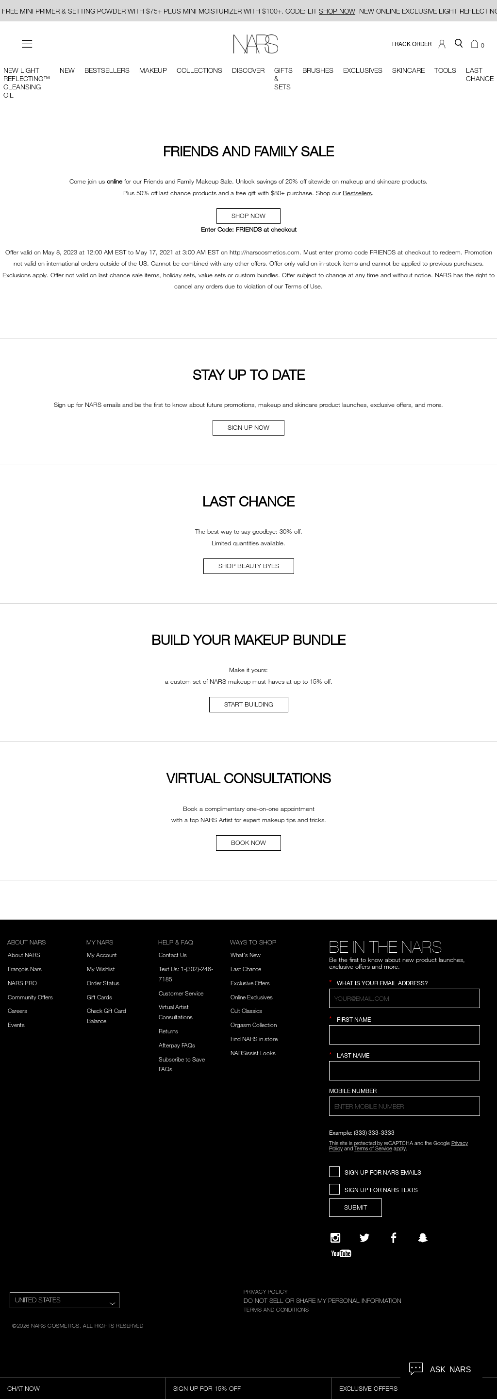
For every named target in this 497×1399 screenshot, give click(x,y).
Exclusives (362, 70)
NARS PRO (22, 983)
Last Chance (246, 969)
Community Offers (30, 997)
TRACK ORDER (411, 44)
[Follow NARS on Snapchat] (422, 1237)
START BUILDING (248, 704)
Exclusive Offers (250, 983)
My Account (102, 955)
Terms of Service (373, 1148)
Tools (445, 70)
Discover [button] (248, 70)
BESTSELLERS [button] (107, 70)
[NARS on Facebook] (393, 1237)
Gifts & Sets (283, 78)
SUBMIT (355, 1207)
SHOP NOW (248, 215)
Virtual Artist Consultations (176, 1012)
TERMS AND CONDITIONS (276, 1309)
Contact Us (173, 955)
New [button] (67, 70)
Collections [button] (199, 70)
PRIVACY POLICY (266, 1291)
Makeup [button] (153, 70)
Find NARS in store (254, 1039)
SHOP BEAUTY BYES (248, 566)
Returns (168, 1031)
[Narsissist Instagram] (335, 1237)
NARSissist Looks (253, 1053)
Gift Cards (99, 997)
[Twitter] (364, 1237)
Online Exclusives (252, 997)
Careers (17, 1010)
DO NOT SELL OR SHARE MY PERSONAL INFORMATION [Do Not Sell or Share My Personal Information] (322, 1300)
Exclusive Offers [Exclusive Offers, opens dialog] (368, 1388)
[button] (443, 44)
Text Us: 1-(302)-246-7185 (186, 974)
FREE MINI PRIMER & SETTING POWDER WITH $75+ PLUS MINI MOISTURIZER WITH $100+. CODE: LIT (178, 11)
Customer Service (181, 993)
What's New (246, 955)
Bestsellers (357, 193)
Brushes (317, 70)
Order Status (103, 983)
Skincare (408, 70)
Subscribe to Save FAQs (182, 1064)
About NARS (24, 955)
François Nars (25, 969)
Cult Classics (246, 1010)
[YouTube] (341, 1253)
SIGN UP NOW (248, 427)
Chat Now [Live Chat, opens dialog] (23, 1388)
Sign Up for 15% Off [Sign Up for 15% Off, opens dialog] (207, 1388)
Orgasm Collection (254, 1024)
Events (16, 1024)
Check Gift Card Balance (106, 1016)
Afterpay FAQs (177, 1045)
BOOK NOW (248, 842)
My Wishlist (101, 969)
